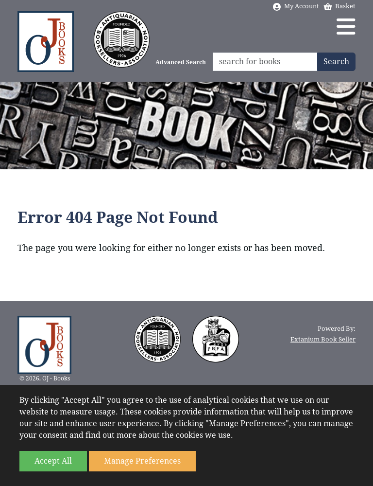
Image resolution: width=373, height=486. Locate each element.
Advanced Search (180, 62)
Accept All (53, 461)
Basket (339, 6)
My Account (295, 6)
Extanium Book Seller (323, 339)
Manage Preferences (142, 461)
